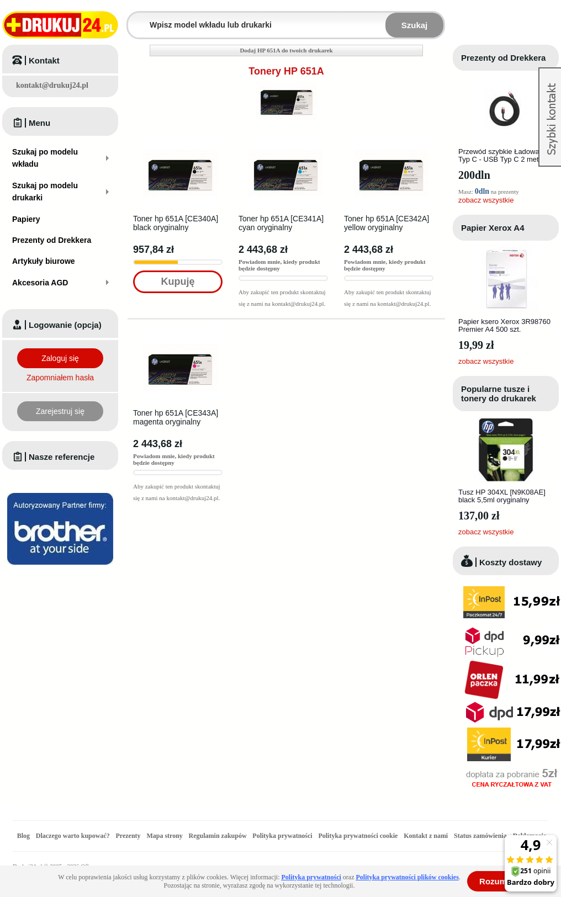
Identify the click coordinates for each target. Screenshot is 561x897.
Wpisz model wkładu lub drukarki (134, 18)
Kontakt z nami (426, 836)
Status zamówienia (481, 836)
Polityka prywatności (282, 836)
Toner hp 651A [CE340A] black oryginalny (175, 223)
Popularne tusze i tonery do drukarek (498, 393)
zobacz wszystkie (486, 200)
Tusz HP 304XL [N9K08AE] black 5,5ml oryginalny (502, 496)
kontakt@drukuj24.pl (52, 85)
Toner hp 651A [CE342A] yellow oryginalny (386, 223)
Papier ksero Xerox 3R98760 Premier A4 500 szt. (504, 325)
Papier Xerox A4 (493, 227)
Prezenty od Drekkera (503, 57)
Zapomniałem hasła (60, 377)
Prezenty (128, 836)
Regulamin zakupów (218, 836)
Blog (23, 836)
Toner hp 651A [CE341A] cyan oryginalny (281, 223)
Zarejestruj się (60, 411)
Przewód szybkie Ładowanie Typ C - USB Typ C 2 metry (503, 155)
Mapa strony (164, 836)
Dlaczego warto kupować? (73, 836)
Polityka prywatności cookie (358, 836)
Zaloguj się (60, 358)
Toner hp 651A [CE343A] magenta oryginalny (175, 417)
